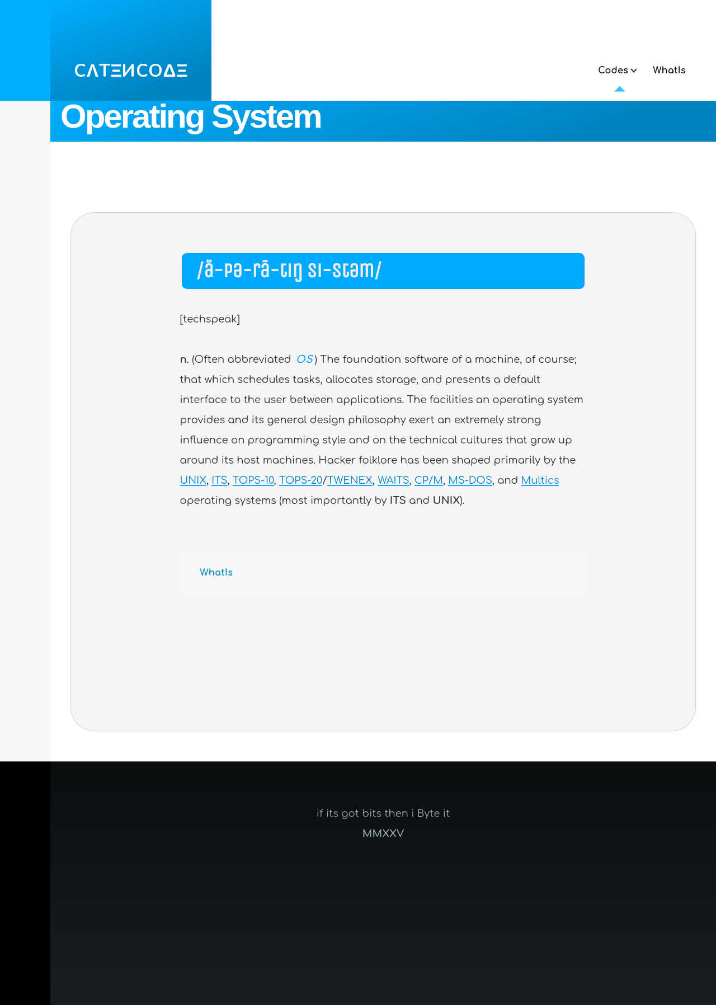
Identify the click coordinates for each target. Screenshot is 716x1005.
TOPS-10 (253, 480)
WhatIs (216, 573)
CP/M (428, 480)
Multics (540, 480)
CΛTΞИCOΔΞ (131, 71)
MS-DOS (470, 480)
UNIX (193, 480)
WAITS (393, 480)
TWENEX (350, 480)
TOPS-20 (300, 480)
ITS (219, 480)
